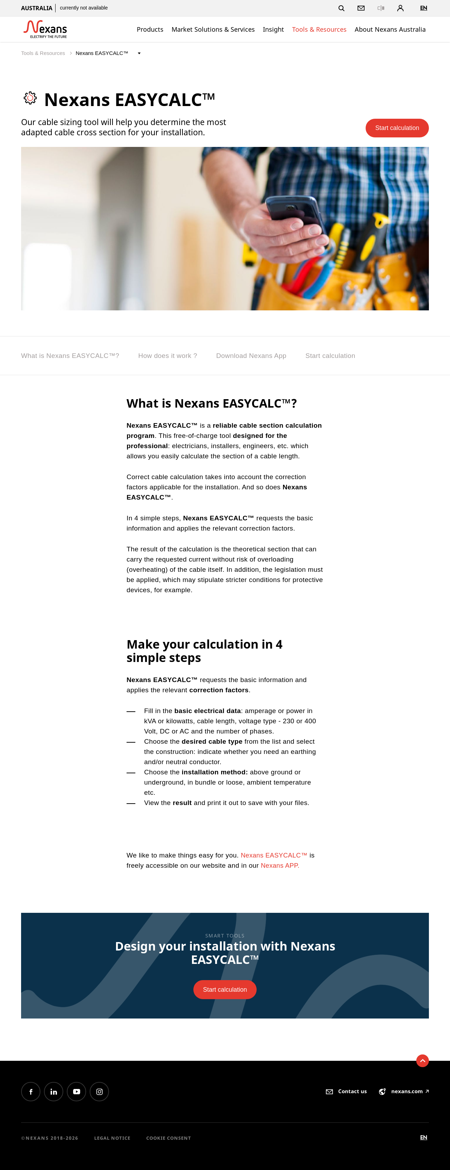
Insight (273, 29)
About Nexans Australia (390, 29)
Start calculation (394, 127)
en (423, 8)
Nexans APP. (281, 865)
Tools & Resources (319, 29)
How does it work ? (167, 355)
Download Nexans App (251, 355)
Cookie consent (168, 1138)
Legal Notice (112, 1138)
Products (150, 29)
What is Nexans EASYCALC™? (70, 355)
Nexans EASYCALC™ (275, 855)
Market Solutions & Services (213, 29)
